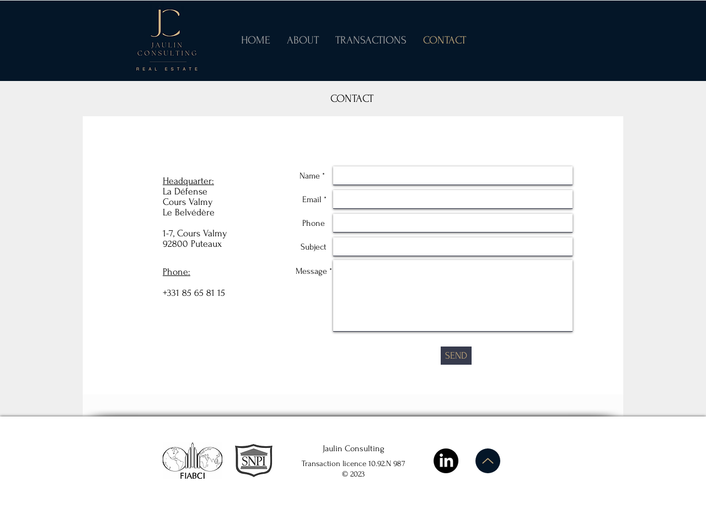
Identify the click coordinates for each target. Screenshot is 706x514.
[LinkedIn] (446, 460)
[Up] (487, 460)
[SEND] (456, 356)
